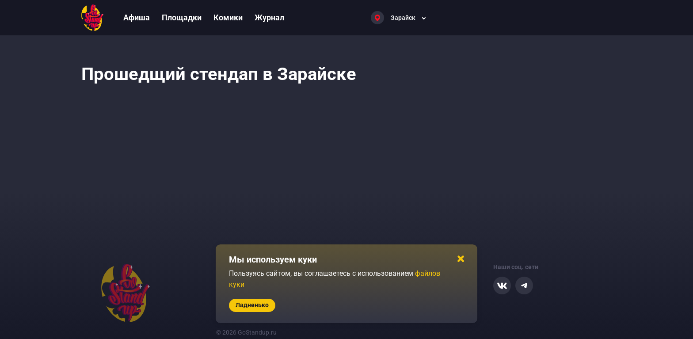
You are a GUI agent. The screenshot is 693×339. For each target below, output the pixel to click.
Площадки (182, 17)
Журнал (269, 17)
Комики (228, 17)
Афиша (136, 17)
